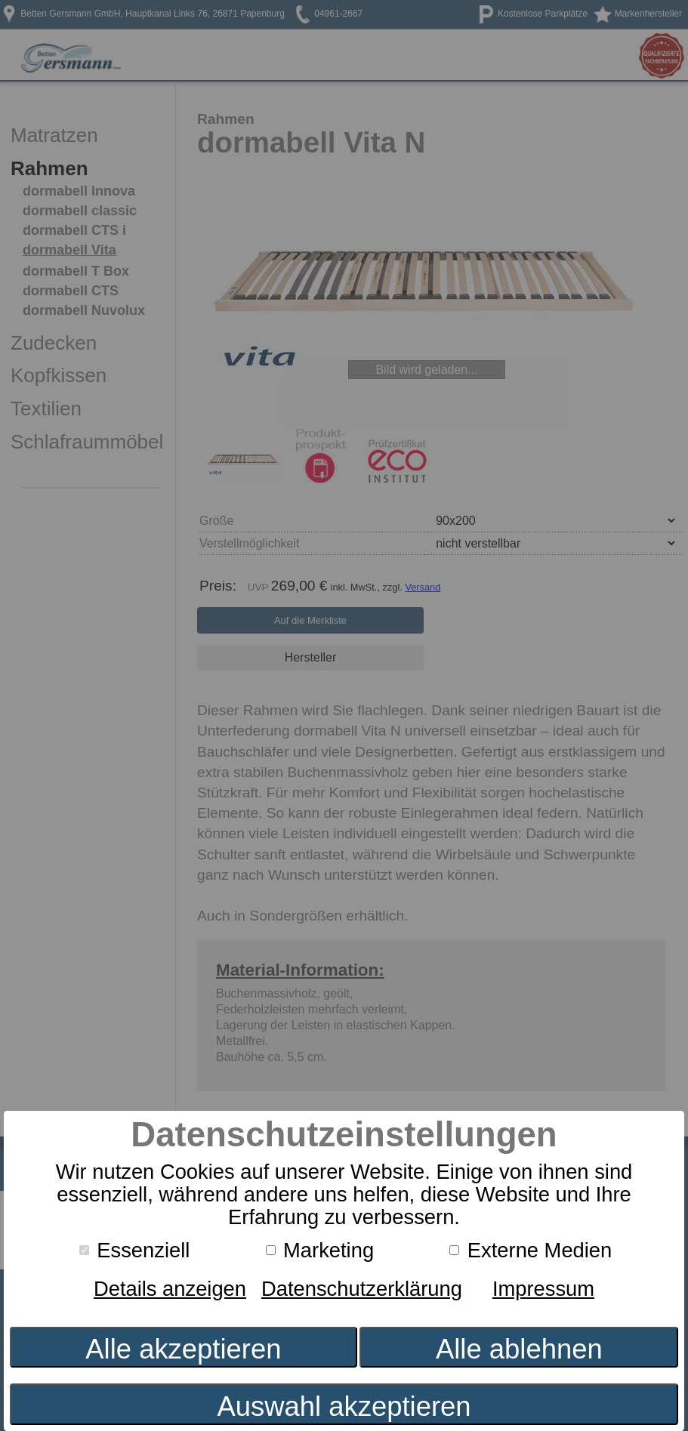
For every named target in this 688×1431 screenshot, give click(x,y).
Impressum (543, 1288)
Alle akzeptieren (183, 1349)
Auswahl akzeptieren (343, 1406)
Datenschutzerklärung (361, 1288)
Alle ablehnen (519, 1349)
